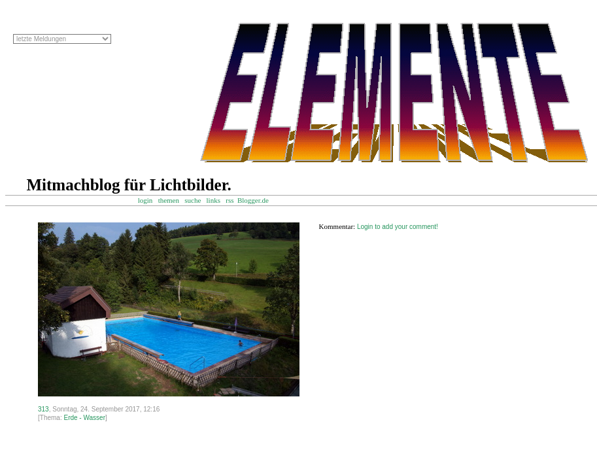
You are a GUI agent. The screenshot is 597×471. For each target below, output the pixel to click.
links (213, 200)
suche (192, 200)
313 (43, 409)
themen (168, 200)
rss (229, 200)
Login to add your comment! (397, 226)
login (145, 200)
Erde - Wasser (84, 417)
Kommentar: (337, 226)
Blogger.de (259, 200)
